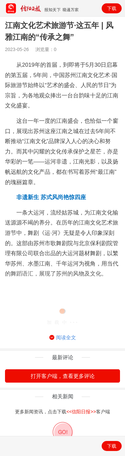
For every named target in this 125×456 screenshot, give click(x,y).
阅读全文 (62, 337)
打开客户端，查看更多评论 (63, 376)
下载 (111, 8)
